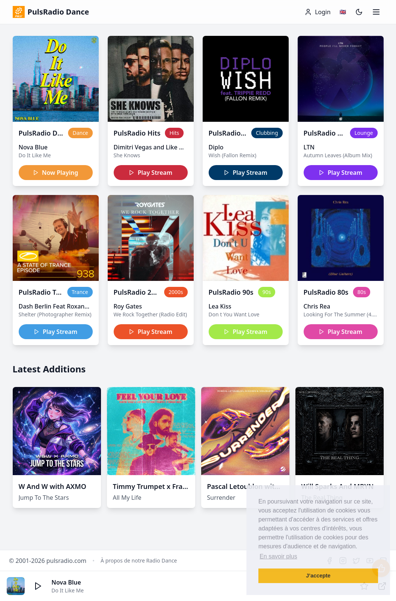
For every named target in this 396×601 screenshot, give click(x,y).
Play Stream (150, 172)
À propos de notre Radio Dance (139, 560)
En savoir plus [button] (278, 556)
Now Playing (55, 172)
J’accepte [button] (318, 576)
